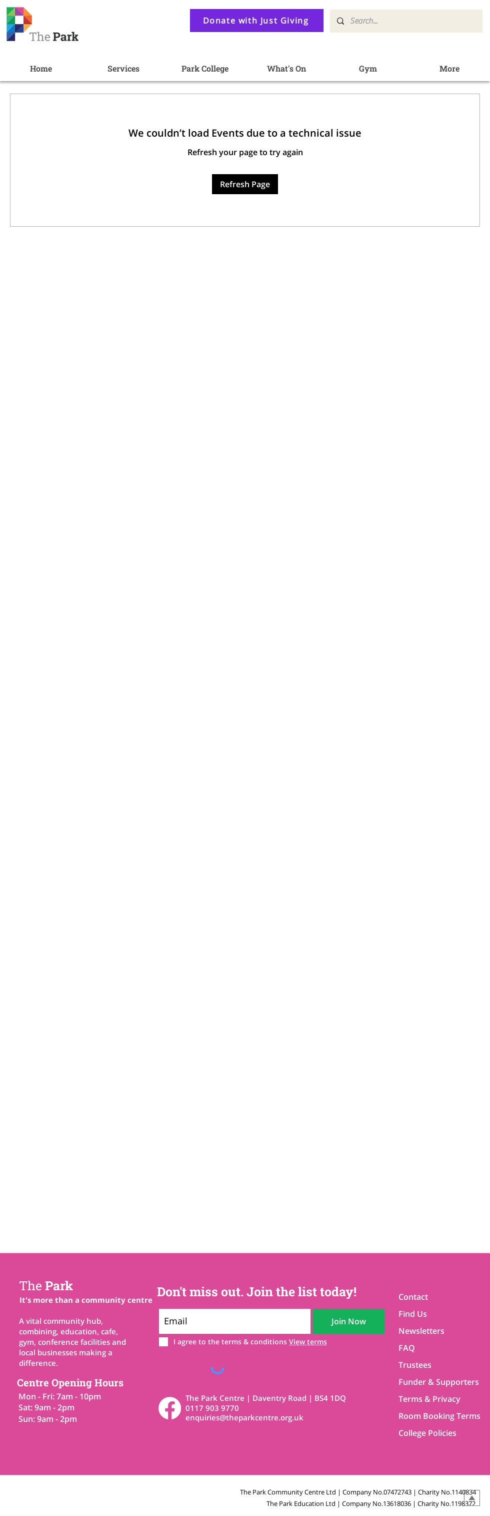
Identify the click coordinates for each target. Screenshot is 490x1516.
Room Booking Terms (433, 1415)
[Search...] (406, 21)
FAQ (406, 1347)
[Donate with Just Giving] (257, 20)
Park (46, 1285)
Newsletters (421, 1330)
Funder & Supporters (433, 1381)
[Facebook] (169, 1408)
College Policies (427, 1432)
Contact (413, 1296)
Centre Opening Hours (70, 1382)
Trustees (415, 1364)
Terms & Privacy (429, 1398)
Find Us (412, 1313)
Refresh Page (245, 184)
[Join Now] (348, 1321)
